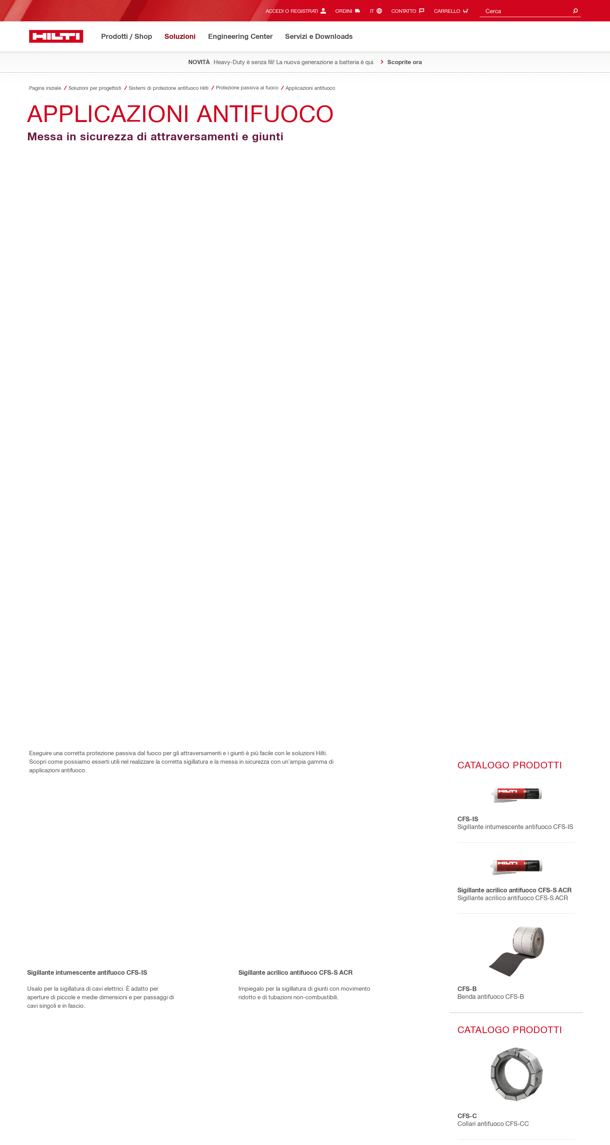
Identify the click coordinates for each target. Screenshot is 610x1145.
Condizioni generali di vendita (123, 1117)
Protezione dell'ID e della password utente (310, 1117)
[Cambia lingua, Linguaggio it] (378, 10)
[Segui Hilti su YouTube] (452, 1130)
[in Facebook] (41, 899)
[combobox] (530, 10)
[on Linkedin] (76, 899)
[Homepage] (56, 36)
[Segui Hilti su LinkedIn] (439, 1130)
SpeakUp (98, 1126)
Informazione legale (234, 1117)
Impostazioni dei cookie (55, 1126)
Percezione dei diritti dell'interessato (156, 1126)
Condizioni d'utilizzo (185, 1117)
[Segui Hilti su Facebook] (413, 1130)
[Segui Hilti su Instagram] (426, 1130)
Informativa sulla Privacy (56, 1117)
